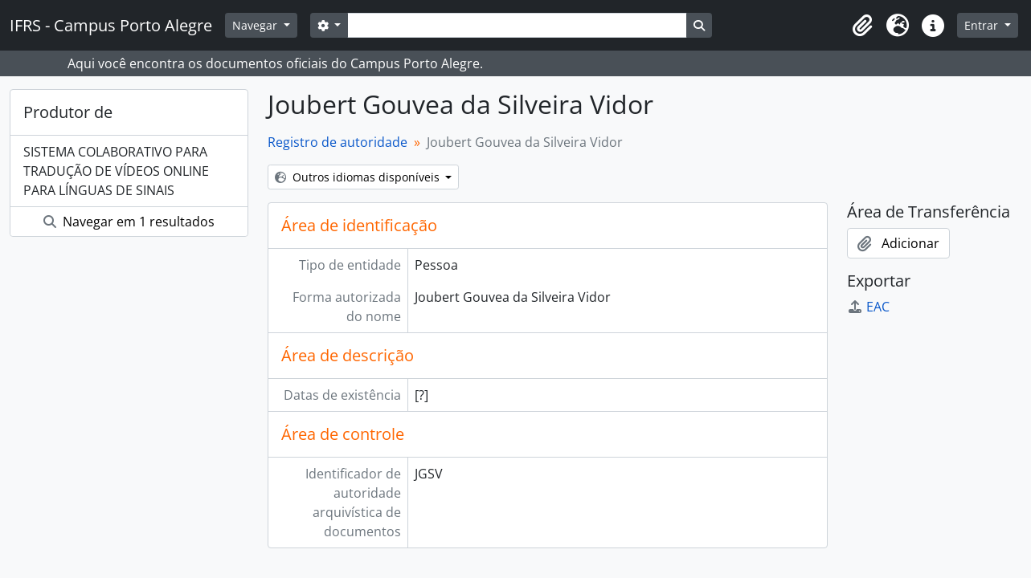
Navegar (256, 25)
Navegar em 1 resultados (129, 221)
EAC (868, 306)
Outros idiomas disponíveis (359, 177)
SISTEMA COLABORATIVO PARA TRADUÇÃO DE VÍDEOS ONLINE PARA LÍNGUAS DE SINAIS (116, 171)
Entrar (982, 25)
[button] (862, 25)
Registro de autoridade (337, 142)
